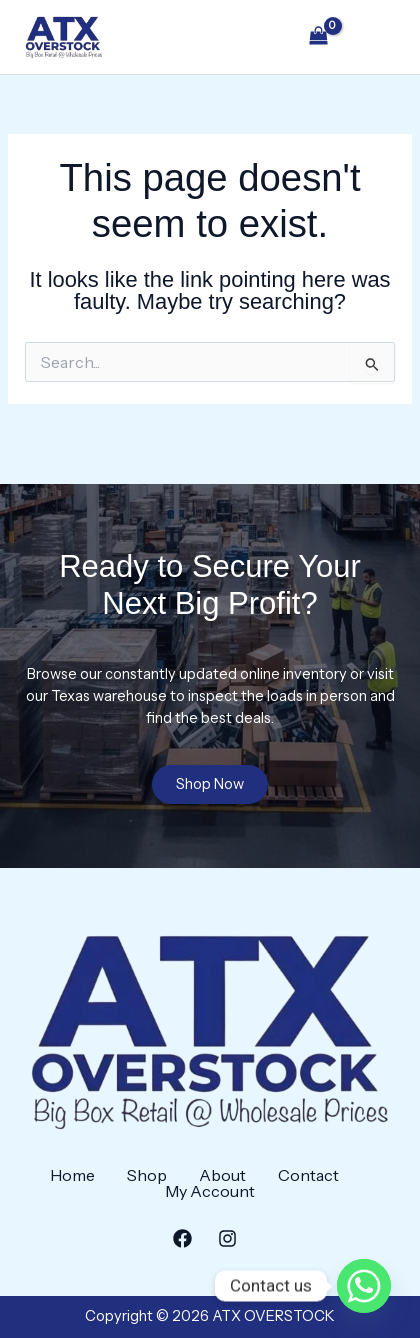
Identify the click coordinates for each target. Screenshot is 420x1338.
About (222, 1175)
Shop (147, 1175)
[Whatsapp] (364, 1286)
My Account (210, 1191)
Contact (308, 1175)
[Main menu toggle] (376, 37)
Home (72, 1175)
